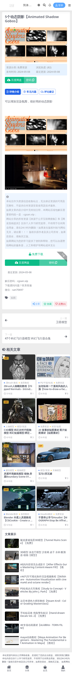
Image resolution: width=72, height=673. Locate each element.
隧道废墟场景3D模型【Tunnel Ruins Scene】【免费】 (43, 541)
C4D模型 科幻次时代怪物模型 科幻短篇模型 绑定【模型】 (17, 432)
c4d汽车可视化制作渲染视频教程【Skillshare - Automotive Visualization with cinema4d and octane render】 (43, 579)
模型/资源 (21, 426)
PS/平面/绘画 (46, 382)
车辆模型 (57, 470)
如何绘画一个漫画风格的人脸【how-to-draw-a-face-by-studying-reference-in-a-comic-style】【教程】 (53, 390)
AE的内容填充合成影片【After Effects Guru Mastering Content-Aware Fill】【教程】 (43, 567)
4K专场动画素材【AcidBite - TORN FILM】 (41, 626)
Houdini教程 (46, 514)
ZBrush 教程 (12, 382)
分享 (36, 304)
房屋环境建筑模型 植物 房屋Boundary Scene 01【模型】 (18, 476)
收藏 (48, 304)
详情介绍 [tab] (13, 91)
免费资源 (22, 67)
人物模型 (10, 426)
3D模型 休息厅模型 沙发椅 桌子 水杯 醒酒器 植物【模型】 (43, 553)
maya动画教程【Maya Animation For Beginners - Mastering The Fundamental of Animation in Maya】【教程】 (43, 640)
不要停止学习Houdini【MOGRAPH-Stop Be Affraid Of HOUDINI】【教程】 (52, 520)
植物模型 (21, 470)
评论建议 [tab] (47, 91)
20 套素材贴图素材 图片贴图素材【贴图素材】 (52, 431)
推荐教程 (25, 382)
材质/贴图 (56, 426)
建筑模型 (10, 470)
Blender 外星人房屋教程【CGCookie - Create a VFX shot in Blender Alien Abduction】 (18, 522)
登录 (59, 5)
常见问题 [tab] (29, 91)
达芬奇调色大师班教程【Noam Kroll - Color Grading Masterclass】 (43, 602)
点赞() (60, 304)
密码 (30, 80)
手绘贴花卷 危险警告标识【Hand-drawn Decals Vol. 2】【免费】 (42, 614)
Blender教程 (12, 514)
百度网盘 (14, 80)
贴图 (13, 297)
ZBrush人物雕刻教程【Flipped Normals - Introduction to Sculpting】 (18, 389)
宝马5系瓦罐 (45, 473)
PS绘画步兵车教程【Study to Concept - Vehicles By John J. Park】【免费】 (43, 590)
